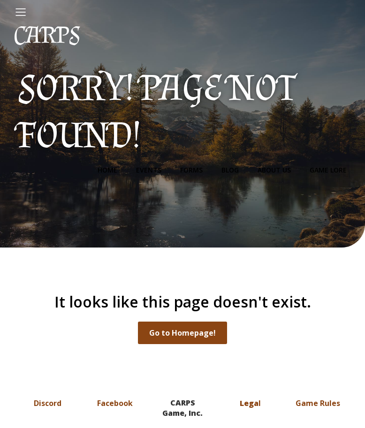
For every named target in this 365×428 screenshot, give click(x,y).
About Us (274, 169)
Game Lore (328, 169)
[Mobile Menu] (21, 12)
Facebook (115, 403)
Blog (230, 169)
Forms (191, 169)
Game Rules (318, 403)
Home (107, 169)
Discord (47, 403)
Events (148, 169)
